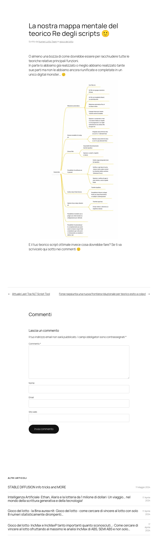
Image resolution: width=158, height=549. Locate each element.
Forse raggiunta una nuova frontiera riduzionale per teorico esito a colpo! (102, 294)
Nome (31, 382)
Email (31, 397)
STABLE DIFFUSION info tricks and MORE (37, 487)
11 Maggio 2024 (143, 487)
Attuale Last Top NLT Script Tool (31, 294)
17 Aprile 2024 (146, 499)
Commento (35, 343)
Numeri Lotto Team (48, 41)
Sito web (33, 411)
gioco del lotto (66, 41)
